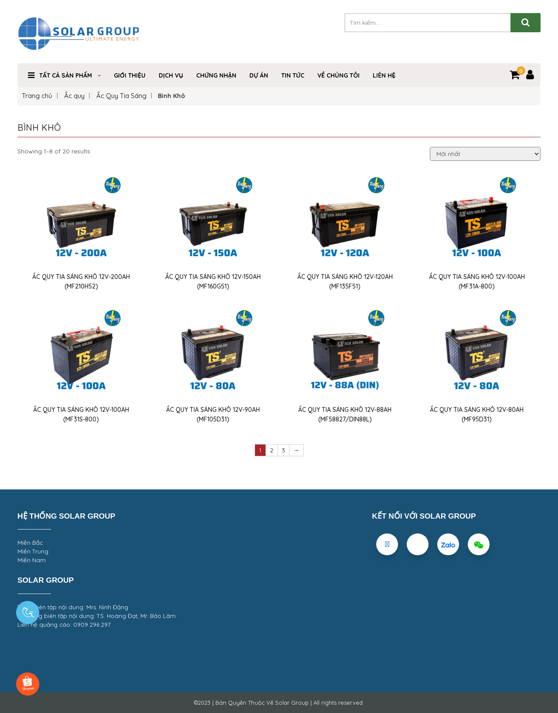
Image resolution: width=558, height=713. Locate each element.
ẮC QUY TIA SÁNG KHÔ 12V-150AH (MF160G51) (213, 281)
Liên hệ (384, 75)
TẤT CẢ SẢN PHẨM (65, 75)
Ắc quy (74, 96)
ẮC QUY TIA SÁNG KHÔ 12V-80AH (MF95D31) (477, 414)
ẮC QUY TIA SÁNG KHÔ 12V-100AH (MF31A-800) (477, 281)
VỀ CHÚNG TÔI (338, 75)
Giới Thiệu (130, 75)
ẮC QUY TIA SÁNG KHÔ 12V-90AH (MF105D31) (213, 414)
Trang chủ (37, 96)
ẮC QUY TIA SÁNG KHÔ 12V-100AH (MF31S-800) (81, 414)
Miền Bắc (30, 542)
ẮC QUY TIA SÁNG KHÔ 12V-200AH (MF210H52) (81, 281)
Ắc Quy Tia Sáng (121, 96)
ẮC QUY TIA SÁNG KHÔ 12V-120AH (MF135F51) (345, 281)
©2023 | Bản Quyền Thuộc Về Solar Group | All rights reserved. (279, 702)
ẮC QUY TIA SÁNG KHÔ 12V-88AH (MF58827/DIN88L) (344, 414)
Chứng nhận (216, 75)
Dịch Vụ (171, 75)
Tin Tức (292, 75)
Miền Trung (32, 551)
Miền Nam (31, 560)
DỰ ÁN (258, 75)
